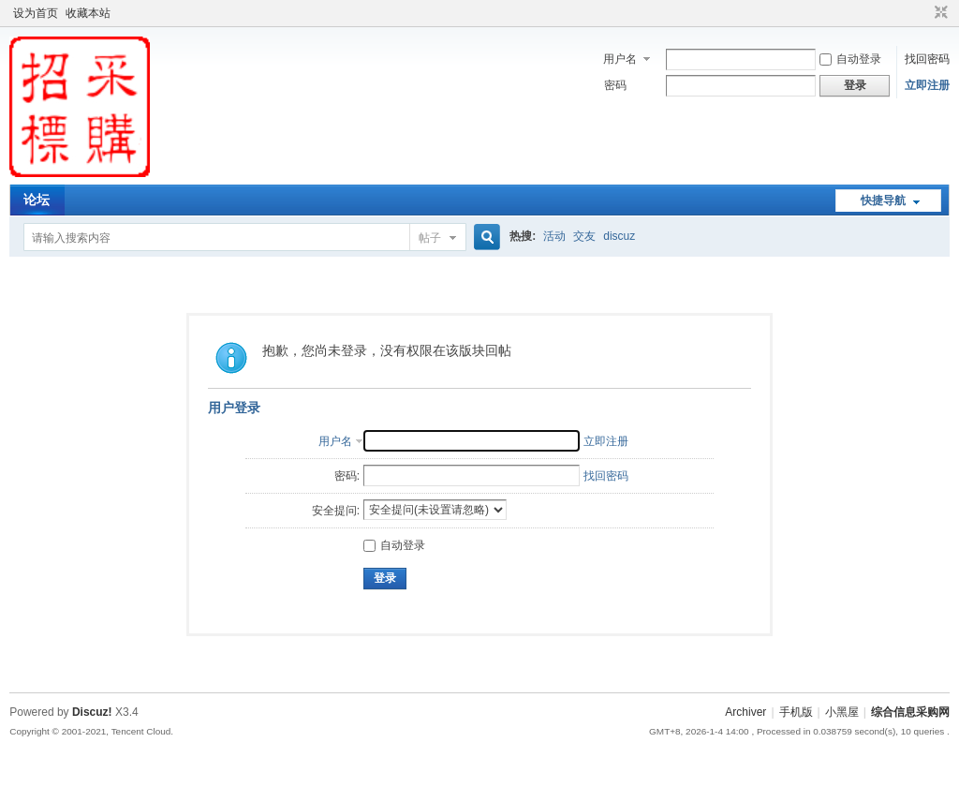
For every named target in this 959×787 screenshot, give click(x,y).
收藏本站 (88, 13)
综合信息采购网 (910, 712)
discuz (619, 236)
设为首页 (35, 13)
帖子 (430, 238)
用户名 (620, 59)
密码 (615, 85)
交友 (584, 236)
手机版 (796, 712)
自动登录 (850, 59)
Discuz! (92, 712)
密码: (347, 476)
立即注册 (927, 85)
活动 (554, 236)
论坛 (36, 199)
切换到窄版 (939, 13)
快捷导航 (883, 200)
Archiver (745, 712)
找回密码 (927, 59)
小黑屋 (842, 712)
